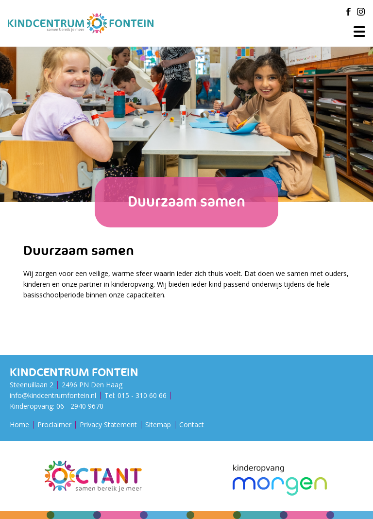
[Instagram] (360, 12)
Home (19, 424)
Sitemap (158, 424)
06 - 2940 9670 (79, 406)
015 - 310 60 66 (142, 395)
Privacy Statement (108, 424)
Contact (191, 424)
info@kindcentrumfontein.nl (53, 395)
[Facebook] (348, 12)
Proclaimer (54, 424)
